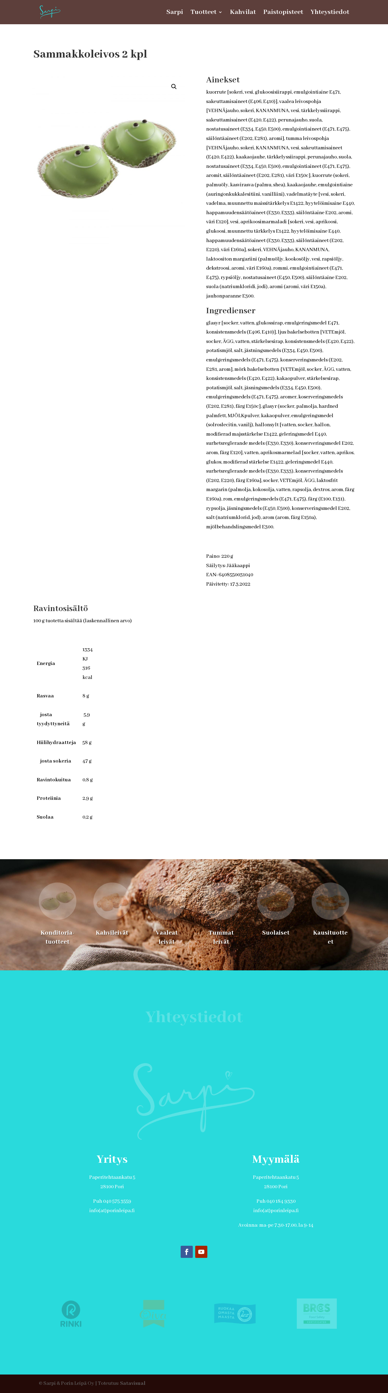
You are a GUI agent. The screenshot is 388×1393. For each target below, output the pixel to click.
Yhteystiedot (330, 13)
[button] (174, 86)
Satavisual (133, 1383)
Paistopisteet (283, 13)
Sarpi (174, 13)
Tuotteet (203, 13)
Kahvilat (243, 13)
